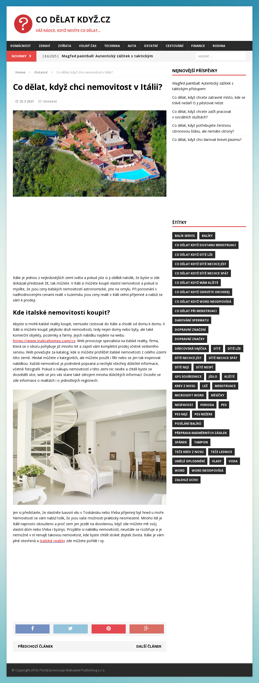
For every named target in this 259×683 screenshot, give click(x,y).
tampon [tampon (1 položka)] (201, 442)
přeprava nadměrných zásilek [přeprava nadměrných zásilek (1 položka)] (201, 433)
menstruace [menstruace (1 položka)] (225, 386)
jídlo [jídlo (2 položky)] (213, 376)
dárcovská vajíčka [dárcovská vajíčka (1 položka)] (190, 348)
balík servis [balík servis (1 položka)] (185, 236)
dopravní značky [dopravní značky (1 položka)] (190, 339)
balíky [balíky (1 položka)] (207, 236)
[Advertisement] (89, 237)
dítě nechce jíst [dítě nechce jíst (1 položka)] (188, 358)
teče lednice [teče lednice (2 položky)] (221, 452)
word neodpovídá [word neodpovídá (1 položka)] (207, 470)
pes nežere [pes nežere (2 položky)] (203, 414)
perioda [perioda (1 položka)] (207, 405)
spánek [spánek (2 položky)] (181, 442)
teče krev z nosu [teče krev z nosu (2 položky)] (189, 452)
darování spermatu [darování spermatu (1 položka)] (192, 320)
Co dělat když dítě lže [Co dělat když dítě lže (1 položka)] (194, 254)
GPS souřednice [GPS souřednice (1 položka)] (188, 376)
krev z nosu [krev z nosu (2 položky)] (185, 386)
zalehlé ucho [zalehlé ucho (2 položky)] (186, 480)
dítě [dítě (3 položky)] (217, 348)
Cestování (174, 46)
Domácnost (20, 46)
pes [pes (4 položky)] (224, 405)
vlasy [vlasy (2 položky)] (217, 461)
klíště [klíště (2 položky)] (229, 376)
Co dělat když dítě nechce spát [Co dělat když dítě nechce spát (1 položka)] (201, 273)
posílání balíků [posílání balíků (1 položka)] (188, 423)
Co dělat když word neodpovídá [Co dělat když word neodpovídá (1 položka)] (203, 301)
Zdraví (44, 46)
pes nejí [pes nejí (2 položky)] (181, 414)
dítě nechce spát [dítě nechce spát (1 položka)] (223, 358)
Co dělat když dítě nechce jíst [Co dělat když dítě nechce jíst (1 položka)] (200, 264)
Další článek (148, 646)
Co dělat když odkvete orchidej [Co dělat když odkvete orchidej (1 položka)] (202, 292)
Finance (198, 46)
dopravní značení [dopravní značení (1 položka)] (190, 329)
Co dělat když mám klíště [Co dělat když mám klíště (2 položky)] (196, 283)
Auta (132, 46)
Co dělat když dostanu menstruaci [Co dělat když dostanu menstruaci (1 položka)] (205, 245)
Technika (112, 46)
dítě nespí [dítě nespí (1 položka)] (204, 367)
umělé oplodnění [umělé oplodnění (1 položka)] (190, 461)
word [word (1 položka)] (180, 470)
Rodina (219, 46)
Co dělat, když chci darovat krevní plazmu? (206, 139)
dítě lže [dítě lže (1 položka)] (234, 348)
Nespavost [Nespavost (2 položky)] (184, 405)
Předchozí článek (35, 646)
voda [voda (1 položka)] (233, 461)
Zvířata (64, 46)
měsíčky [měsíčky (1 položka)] (217, 395)
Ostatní (151, 46)
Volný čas (87, 46)
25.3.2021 (26, 101)
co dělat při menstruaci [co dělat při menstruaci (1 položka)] (196, 311)
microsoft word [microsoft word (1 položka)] (189, 395)
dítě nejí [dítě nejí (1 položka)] (182, 367)
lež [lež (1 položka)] (205, 386)
